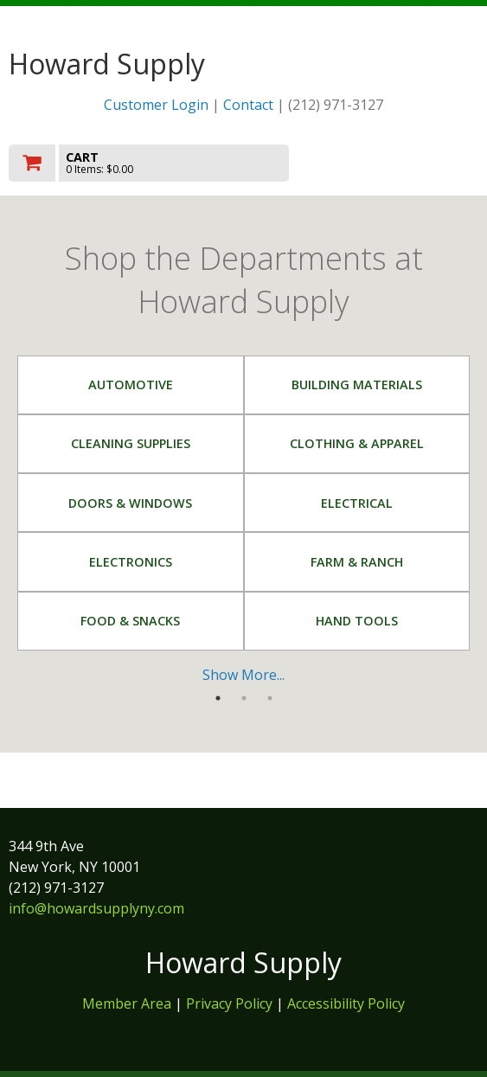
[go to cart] (173, 163)
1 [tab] (218, 698)
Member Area (126, 1003)
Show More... (243, 674)
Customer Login (156, 104)
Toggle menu (408, 162)
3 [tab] (270, 698)
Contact (248, 104)
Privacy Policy (231, 1003)
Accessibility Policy (346, 1003)
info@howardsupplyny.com (96, 908)
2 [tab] (244, 698)
